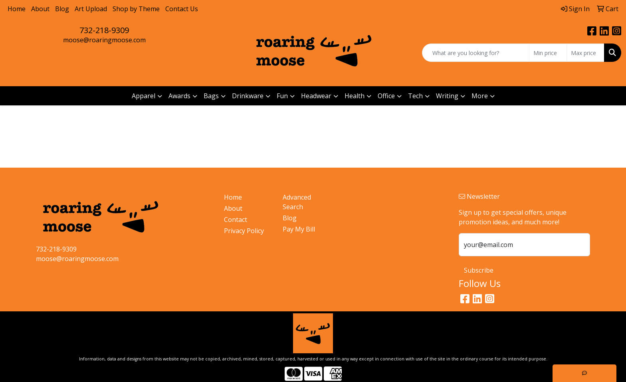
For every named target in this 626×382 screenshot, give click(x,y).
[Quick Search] (475, 53)
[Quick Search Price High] (585, 53)
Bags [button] (211, 95)
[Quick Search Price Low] (548, 53)
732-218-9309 (104, 30)
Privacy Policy (244, 230)
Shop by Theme (136, 8)
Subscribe (478, 270)
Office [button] (386, 95)
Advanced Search (297, 202)
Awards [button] (179, 95)
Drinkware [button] (247, 95)
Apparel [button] (143, 95)
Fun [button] (282, 95)
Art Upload (91, 8)
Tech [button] (415, 95)
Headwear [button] (316, 95)
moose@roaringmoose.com (104, 40)
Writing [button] (447, 95)
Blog (62, 8)
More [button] (479, 95)
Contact (235, 219)
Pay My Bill (299, 229)
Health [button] (355, 95)
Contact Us (181, 8)
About (40, 8)
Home (17, 8)
